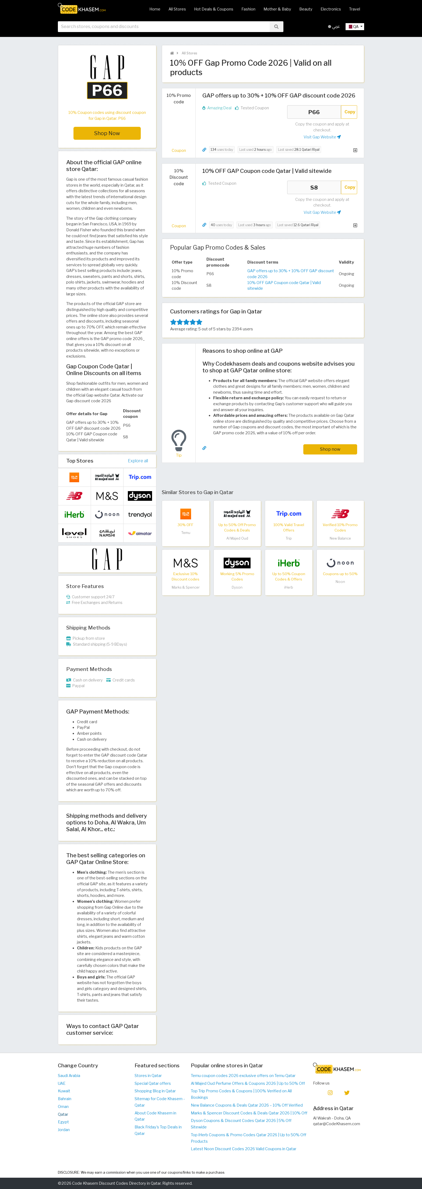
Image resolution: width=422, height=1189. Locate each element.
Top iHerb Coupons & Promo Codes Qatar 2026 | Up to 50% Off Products (248, 1138)
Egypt (63, 1122)
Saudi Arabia (69, 1075)
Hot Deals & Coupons (213, 9)
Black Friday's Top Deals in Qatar (158, 1130)
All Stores (177, 9)
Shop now (330, 449)
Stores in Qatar (148, 1075)
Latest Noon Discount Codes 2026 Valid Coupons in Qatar (243, 1148)
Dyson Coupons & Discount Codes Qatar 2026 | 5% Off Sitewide (241, 1123)
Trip (289, 538)
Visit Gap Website (322, 137)
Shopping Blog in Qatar (155, 1091)
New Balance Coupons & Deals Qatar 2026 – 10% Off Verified (247, 1105)
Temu (185, 533)
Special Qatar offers (153, 1083)
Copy (349, 111)
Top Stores (79, 460)
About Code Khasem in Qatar (155, 1116)
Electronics (331, 9)
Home (154, 9)
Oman (63, 1106)
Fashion (248, 9)
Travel (354, 9)
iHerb (288, 587)
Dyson (237, 587)
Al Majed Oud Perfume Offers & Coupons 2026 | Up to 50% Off (248, 1083)
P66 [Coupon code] (314, 112)
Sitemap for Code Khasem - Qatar (160, 1102)
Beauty (305, 9)
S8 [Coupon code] (314, 187)
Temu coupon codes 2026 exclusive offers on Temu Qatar (243, 1075)
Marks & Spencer (186, 587)
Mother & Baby (277, 9)
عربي (334, 26)
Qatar (63, 1114)
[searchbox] (164, 26)
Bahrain (64, 1098)
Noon (340, 582)
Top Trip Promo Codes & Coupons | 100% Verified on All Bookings (241, 1094)
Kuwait (64, 1091)
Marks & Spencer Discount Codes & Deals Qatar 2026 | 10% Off (249, 1113)
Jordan (64, 1129)
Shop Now (107, 133)
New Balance (340, 538)
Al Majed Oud (237, 538)
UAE (61, 1083)
